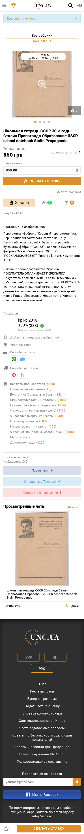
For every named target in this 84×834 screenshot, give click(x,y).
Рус (42, 669)
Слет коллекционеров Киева (42, 721)
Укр (29, 658)
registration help (24, 18)
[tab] (19, 203)
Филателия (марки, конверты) (36, 416)
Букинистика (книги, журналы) (38, 405)
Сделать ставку (48, 828)
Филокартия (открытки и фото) (38, 410)
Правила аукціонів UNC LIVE (42, 754)
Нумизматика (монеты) (30, 389)
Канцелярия (42, 41)
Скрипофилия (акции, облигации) (38, 400)
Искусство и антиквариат (33, 426)
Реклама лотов (42, 691)
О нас (42, 684)
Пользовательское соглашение (42, 762)
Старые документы (28, 421)
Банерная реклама (42, 699)
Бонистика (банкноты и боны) (35, 394)
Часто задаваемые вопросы (42, 728)
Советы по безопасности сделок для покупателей (42, 737)
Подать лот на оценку (42, 706)
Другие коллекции (27, 442)
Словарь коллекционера (42, 713)
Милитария (21, 437)
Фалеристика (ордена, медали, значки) (42, 432)
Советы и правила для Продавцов (42, 747)
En (55, 658)
